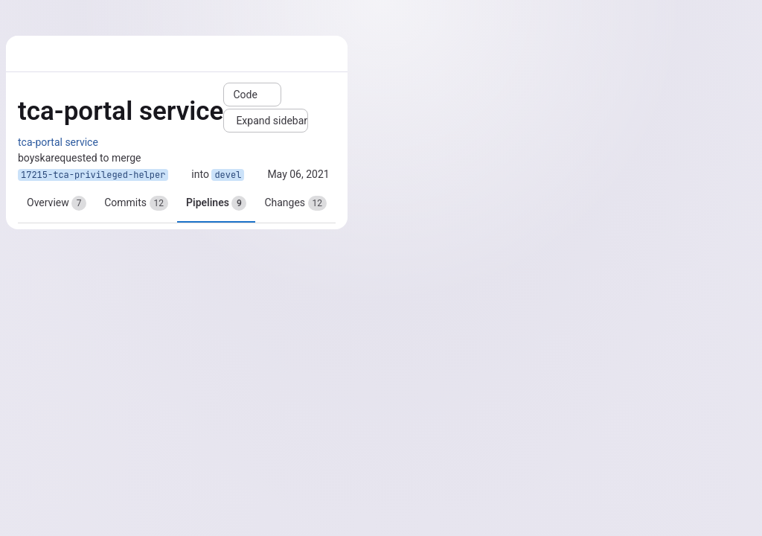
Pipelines (216, 203)
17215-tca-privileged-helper (93, 175)
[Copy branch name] (180, 175)
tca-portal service (58, 142)
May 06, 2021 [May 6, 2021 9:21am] (298, 174)
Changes (295, 203)
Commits (136, 203)
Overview (56, 203)
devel (227, 175)
